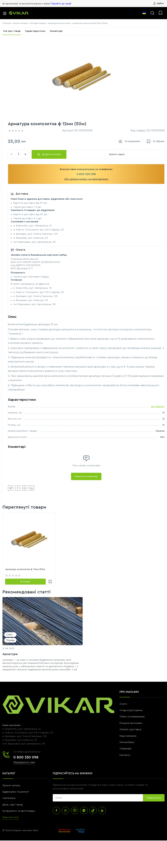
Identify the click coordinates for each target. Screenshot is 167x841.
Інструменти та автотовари (18, 811)
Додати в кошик (49, 154)
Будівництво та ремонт (15, 792)
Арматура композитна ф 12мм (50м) (26, 570)
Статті (9, 635)
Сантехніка (8, 798)
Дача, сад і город (12, 805)
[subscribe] (98, 798)
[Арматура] (42, 622)
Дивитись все (10, 818)
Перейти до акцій (77, 3)
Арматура (10, 654)
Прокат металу (11, 786)
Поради (10, 641)
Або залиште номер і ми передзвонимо (86, 179)
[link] (29, 539)
